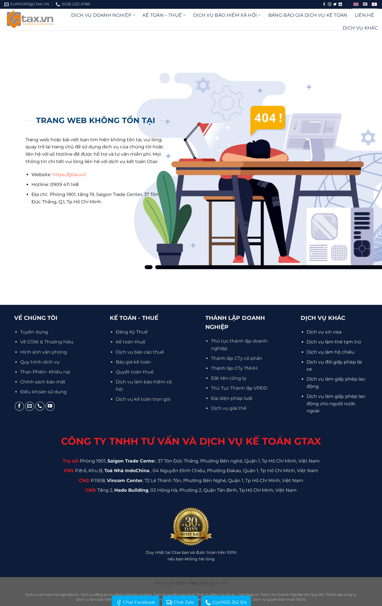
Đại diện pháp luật (232, 398)
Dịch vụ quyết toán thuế (174, 594)
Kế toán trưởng (139, 594)
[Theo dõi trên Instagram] (329, 5)
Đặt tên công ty (228, 378)
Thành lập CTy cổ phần (236, 358)
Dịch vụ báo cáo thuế (140, 352)
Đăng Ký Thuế (132, 332)
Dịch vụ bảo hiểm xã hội (227, 15)
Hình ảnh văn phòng (43, 352)
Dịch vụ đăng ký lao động (102, 594)
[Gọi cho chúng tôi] (40, 406)
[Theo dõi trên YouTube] (50, 406)
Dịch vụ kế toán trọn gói (143, 399)
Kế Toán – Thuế (164, 15)
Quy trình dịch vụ (40, 362)
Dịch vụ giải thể (228, 408)
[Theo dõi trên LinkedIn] (340, 5)
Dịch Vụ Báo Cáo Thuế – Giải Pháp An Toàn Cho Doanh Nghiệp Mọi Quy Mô (260, 594)
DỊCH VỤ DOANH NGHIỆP (103, 15)
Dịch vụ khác (360, 28)
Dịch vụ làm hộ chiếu (330, 352)
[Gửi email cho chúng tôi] (29, 406)
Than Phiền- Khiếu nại (45, 372)
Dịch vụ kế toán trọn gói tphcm (52, 594)
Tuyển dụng (34, 332)
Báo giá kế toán (133, 362)
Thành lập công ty (341, 594)
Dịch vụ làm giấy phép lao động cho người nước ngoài (336, 403)
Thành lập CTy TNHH (234, 368)
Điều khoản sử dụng (43, 391)
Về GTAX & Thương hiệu (46, 342)
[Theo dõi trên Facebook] (324, 5)
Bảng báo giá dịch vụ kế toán (307, 15)
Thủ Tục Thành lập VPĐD (239, 388)
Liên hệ (364, 15)
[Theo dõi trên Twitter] (335, 5)
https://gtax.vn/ (69, 174)
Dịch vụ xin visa (324, 332)
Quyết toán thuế (135, 372)
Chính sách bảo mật (43, 382)
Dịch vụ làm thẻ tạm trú (334, 342)
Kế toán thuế (130, 342)
